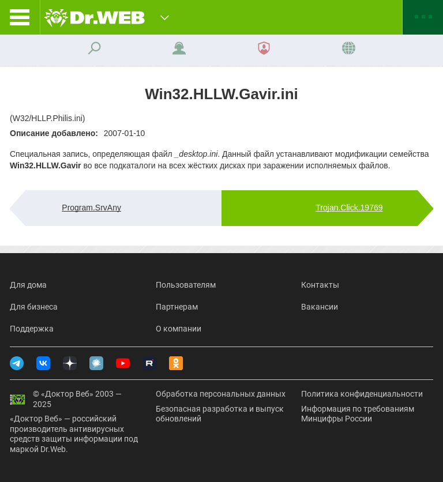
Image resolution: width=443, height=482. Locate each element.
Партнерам (177, 307)
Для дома (28, 285)
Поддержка (32, 329)
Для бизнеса (34, 307)
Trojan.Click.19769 (349, 207)
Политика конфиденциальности (362, 393)
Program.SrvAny (91, 207)
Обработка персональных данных (221, 393)
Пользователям (186, 285)
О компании (178, 329)
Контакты (320, 285)
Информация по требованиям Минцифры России (357, 414)
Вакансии (319, 307)
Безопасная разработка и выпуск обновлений (220, 414)
